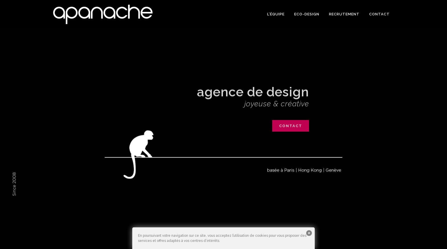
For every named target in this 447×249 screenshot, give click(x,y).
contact (290, 128)
